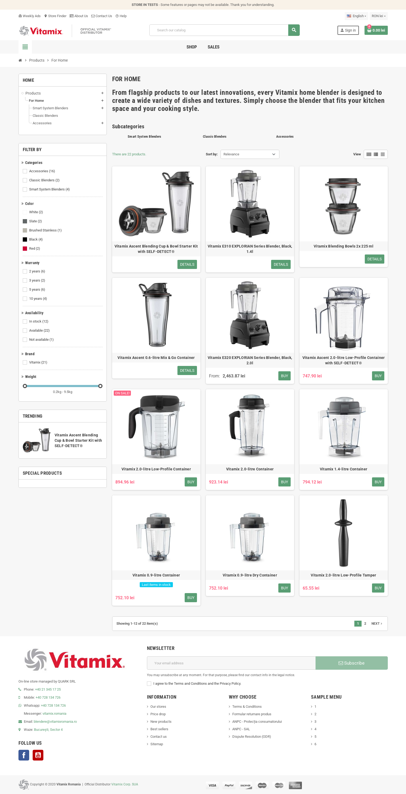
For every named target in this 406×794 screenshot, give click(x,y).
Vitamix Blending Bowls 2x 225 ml (343, 246)
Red (35, 248)
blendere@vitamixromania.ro (55, 722)
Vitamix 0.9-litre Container (156, 575)
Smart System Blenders (50, 189)
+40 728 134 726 (48, 697)
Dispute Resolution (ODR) (251, 737)
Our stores (158, 707)
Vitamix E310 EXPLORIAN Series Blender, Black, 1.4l (250, 249)
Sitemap (156, 744)
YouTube (38, 755)
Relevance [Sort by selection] (231, 154)
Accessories (42, 171)
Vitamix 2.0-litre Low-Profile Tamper (343, 575)
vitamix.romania (54, 713)
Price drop (158, 714)
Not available (42, 339)
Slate (36, 221)
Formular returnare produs (251, 714)
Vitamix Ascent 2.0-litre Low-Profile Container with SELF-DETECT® (343, 360)
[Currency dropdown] (379, 16)
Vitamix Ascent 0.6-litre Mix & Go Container (156, 357)
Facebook (23, 755)
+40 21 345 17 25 (48, 689)
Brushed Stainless (46, 230)
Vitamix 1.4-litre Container (343, 469)
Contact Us (101, 16)
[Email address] (231, 663)
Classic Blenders (44, 180)
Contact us (158, 737)
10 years (38, 298)
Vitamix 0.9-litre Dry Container (250, 575)
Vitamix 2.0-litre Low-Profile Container (156, 469)
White (36, 212)
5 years (37, 289)
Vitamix (38, 362)
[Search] (224, 30)
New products (161, 722)
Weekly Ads (29, 16)
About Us (79, 16)
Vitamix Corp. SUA (124, 784)
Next (377, 624)
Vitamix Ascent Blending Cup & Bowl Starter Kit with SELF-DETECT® (78, 440)
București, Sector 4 (48, 730)
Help (121, 16)
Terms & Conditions (247, 707)
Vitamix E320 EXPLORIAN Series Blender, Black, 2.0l (250, 360)
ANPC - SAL (241, 729)
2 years (37, 271)
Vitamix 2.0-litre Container (250, 469)
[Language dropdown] (356, 16)
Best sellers (159, 729)
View (357, 154)
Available (40, 330)
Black (36, 239)
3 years (37, 280)
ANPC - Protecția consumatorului (257, 722)
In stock (39, 321)
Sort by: (212, 154)
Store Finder (55, 16)
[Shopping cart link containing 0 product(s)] (376, 30)
